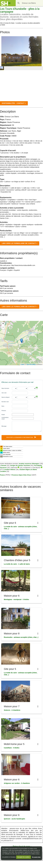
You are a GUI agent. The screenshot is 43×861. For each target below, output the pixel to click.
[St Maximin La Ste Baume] (41, 467)
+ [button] (3, 324)
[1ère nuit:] (20, 393)
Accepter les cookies (23, 857)
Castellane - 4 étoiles (11, 748)
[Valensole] (18, 467)
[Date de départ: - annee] (32, 397)
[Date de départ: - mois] (22, 397)
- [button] (3, 327)
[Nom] (20, 406)
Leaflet (22, 364)
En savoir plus (36, 857)
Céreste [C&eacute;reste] (3, 465)
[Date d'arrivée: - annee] (32, 388)
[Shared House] (4, 3)
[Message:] (26, 426)
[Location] (21, 341)
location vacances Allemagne (29, 463)
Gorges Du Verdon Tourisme (20, 465)
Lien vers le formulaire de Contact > (19, 243)
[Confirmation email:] (23, 418)
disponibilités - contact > (14, 103)
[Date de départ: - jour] (14, 397)
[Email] (23, 414)
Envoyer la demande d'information (21, 437)
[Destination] (29, 3)
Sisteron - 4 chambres (12, 710)
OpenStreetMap (31, 364)
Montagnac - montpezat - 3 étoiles (16, 599)
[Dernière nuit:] (20, 401)
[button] (37, 388)
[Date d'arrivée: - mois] (22, 388)
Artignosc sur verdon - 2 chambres (17, 783)
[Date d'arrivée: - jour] (14, 388)
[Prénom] (20, 410)
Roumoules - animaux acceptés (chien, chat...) (21, 637)
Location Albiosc (9, 469)
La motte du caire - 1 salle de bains (17, 564)
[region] (21, 343)
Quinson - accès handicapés (14, 819)
